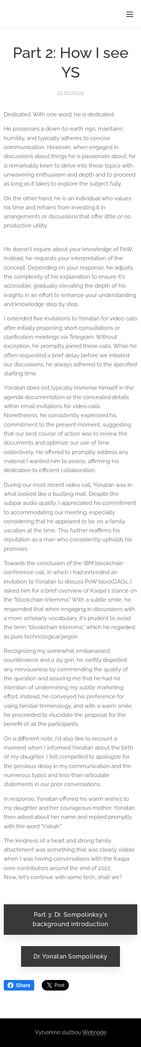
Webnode (94, 1032)
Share (19, 985)
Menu (129, 14)
